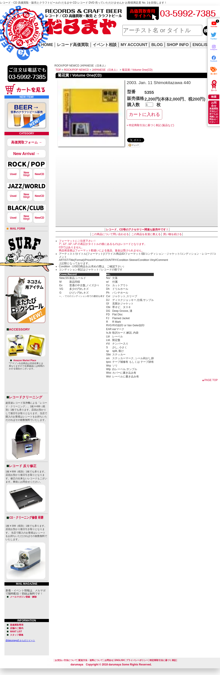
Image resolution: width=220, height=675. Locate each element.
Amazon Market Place (24, 360)
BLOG (157, 44)
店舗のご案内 (16, 628)
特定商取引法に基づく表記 (163, 660)
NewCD (39, 174)
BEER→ (26, 109)
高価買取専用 (16, 625)
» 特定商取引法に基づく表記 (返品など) (150, 125)
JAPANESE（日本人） (105, 69)
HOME (6, 26)
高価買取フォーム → (26, 142)
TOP (58, 69)
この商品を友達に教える (146, 234)
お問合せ (108, 660)
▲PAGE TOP (210, 380)
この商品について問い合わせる (110, 234)
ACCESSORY (19, 329)
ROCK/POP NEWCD (76, 69)
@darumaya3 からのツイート (20, 640)
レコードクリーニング (25, 397)
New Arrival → (26, 153)
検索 (213, 96)
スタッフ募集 (16, 635)
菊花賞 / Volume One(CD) (137, 69)
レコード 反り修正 (22, 466)
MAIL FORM (17, 228)
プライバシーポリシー (137, 660)
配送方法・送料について (90, 660)
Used (13, 174)
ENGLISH (201, 44)
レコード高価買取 (73, 44)
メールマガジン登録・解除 (23, 597)
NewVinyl (26, 174)
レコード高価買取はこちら (18, 9)
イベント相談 (105, 44)
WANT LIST (16, 631)
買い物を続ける (172, 234)
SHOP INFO (178, 44)
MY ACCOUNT (134, 44)
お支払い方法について (66, 660)
